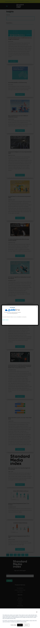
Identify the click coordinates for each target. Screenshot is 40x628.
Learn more (5, 320)
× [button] (36, 612)
